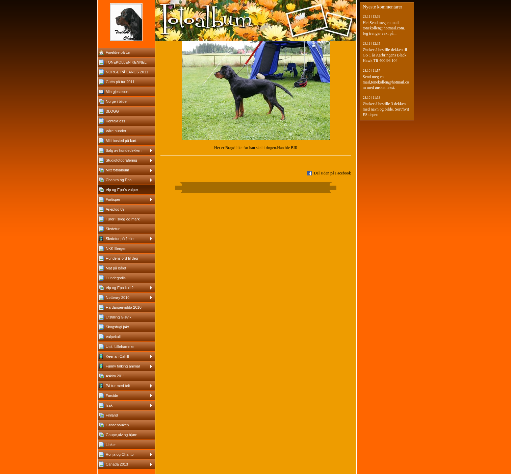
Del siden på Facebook (332, 173)
